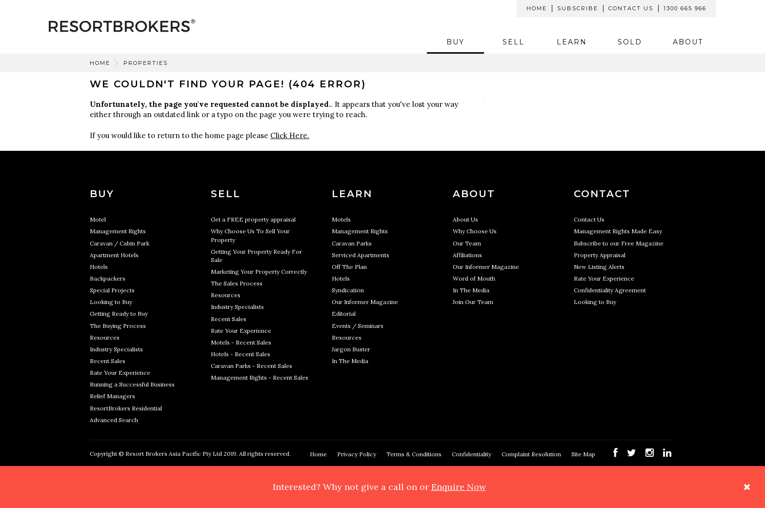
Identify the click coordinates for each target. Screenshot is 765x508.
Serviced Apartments (360, 255)
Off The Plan (349, 266)
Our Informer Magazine (365, 301)
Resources (105, 337)
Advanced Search (114, 420)
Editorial (344, 313)
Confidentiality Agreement (610, 290)
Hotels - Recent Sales (240, 354)
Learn (572, 42)
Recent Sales (107, 361)
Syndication (348, 290)
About (688, 42)
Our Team (467, 243)
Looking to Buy (111, 301)
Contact (602, 194)
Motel (98, 219)
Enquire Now (458, 486)
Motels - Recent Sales (241, 342)
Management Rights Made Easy (618, 231)
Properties (145, 63)
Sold (630, 42)
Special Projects (112, 290)
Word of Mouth (474, 278)
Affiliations (467, 255)
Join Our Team (473, 301)
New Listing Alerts (599, 266)
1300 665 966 (685, 8)
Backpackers (107, 278)
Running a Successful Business (132, 384)
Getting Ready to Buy (119, 313)
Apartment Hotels (114, 255)
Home (536, 8)
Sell (513, 42)
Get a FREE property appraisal (253, 219)
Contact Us (630, 8)
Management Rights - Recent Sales (259, 377)
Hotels (99, 266)
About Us (465, 219)
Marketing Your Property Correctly (259, 271)
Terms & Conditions (414, 454)
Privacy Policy (357, 454)
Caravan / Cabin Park (119, 243)
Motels (341, 219)
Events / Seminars (357, 325)
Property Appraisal (599, 255)
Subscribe (577, 8)
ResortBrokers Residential (126, 408)
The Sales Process (236, 283)
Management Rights (118, 231)
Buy (455, 42)
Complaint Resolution (532, 454)
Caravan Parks (352, 243)
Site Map (584, 454)
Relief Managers (112, 396)
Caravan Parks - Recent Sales (251, 365)
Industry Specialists (116, 349)
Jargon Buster (351, 349)
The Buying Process (118, 325)
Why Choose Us (475, 231)
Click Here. (289, 135)
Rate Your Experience (120, 372)
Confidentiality (472, 454)
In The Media (350, 361)
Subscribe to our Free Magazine (619, 243)
